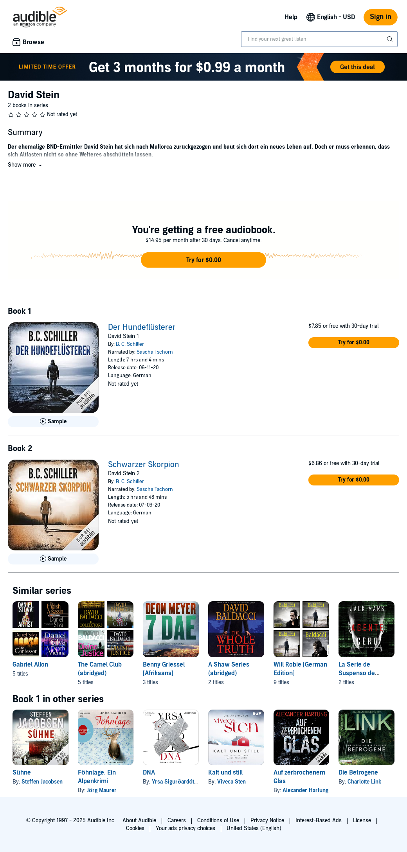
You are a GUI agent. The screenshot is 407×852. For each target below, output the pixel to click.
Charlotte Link (364, 781)
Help (291, 17)
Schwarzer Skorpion (143, 464)
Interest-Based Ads (318, 820)
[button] (25, 165)
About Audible (139, 820)
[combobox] (319, 39)
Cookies (135, 828)
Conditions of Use (218, 820)
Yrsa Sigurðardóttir (176, 781)
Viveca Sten (231, 781)
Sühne (22, 773)
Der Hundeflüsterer (142, 327)
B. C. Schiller (130, 344)
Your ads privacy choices (185, 828)
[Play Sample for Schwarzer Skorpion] (53, 559)
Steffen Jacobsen (42, 781)
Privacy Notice (267, 820)
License (362, 820)
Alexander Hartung (305, 790)
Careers (176, 820)
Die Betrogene (358, 773)
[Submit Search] (391, 39)
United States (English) (254, 828)
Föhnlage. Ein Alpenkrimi (97, 777)
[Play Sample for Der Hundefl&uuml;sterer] (53, 421)
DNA (149, 773)
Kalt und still (225, 773)
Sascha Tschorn (155, 352)
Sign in (380, 17)
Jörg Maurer (102, 790)
